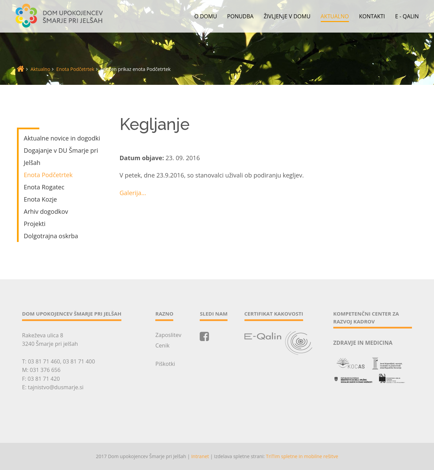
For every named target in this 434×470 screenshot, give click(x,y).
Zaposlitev (168, 335)
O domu (205, 16)
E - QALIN (407, 16)
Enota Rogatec (44, 187)
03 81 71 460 (44, 361)
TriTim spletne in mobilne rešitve (302, 456)
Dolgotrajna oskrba (51, 236)
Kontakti (372, 16)
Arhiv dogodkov (46, 211)
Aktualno (335, 16)
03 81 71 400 (79, 361)
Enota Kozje (40, 199)
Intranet (200, 456)
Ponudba (240, 16)
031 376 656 (45, 370)
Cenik (162, 345)
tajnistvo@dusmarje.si (55, 387)
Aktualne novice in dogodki (62, 138)
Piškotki (165, 363)
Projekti (34, 224)
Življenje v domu (287, 16)
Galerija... (133, 193)
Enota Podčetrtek (75, 69)
